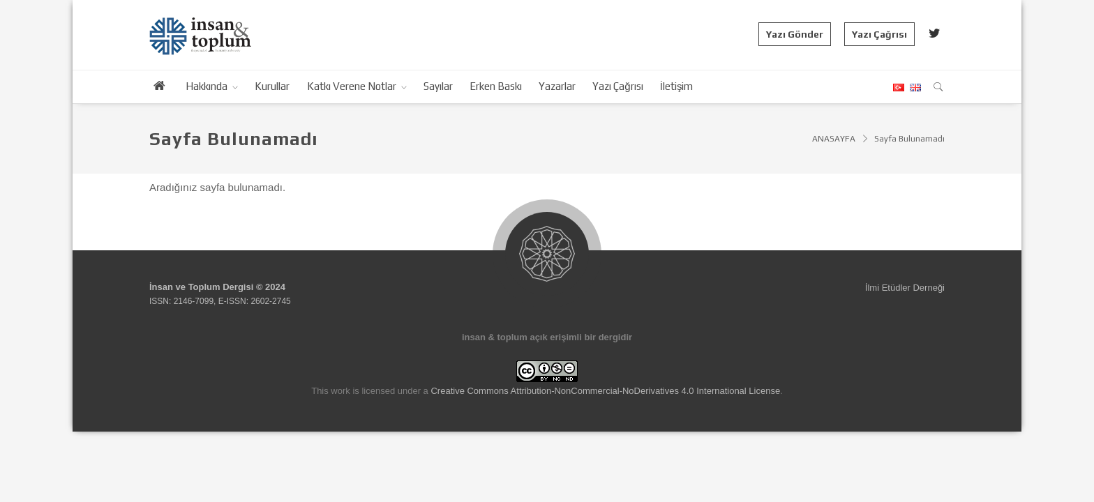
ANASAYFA (833, 139)
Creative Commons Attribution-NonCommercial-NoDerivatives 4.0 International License (605, 391)
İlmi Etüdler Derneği (905, 287)
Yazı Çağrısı (879, 34)
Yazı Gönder (794, 34)
